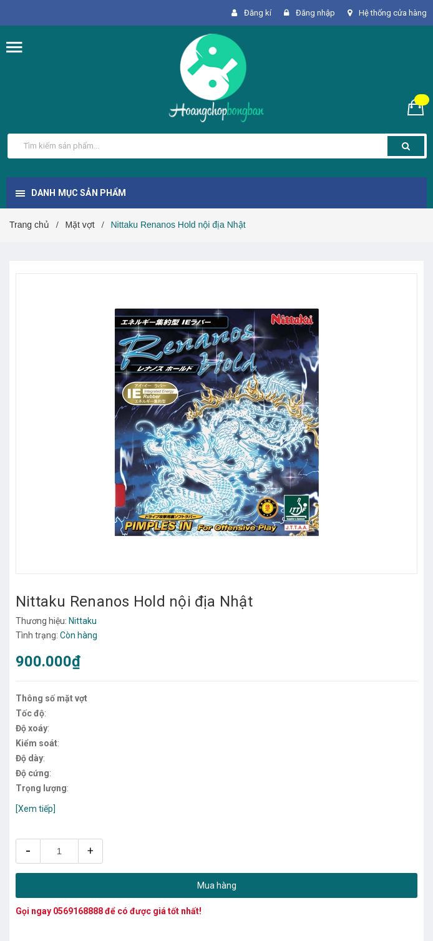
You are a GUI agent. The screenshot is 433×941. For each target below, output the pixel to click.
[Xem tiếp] (36, 809)
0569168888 (78, 911)
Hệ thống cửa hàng (393, 12)
